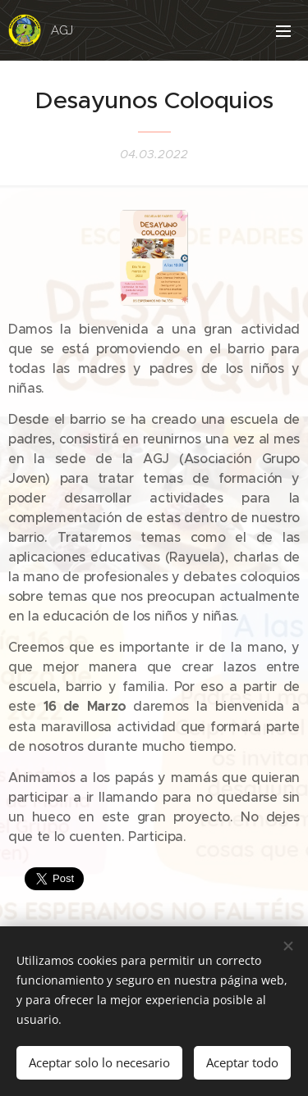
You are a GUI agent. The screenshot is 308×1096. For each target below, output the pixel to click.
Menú (283, 31)
